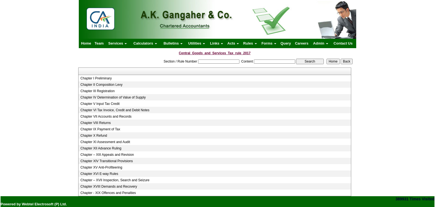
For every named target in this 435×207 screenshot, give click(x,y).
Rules (250, 43)
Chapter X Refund (93, 136)
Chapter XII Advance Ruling (100, 148)
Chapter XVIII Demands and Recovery (108, 186)
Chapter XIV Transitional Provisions (106, 161)
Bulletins (173, 43)
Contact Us (343, 43)
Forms (268, 43)
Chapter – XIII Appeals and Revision (107, 155)
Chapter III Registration (97, 91)
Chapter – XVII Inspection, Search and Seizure (115, 180)
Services (117, 43)
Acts (233, 43)
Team (99, 43)
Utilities (196, 43)
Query (285, 43)
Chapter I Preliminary (96, 78)
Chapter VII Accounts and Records (105, 116)
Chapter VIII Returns (95, 123)
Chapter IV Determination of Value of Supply (113, 97)
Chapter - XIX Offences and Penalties (108, 193)
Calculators (145, 43)
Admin (320, 43)
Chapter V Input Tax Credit (100, 104)
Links (216, 43)
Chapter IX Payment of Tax (100, 129)
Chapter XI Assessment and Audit (105, 142)
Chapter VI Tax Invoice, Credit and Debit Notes (115, 110)
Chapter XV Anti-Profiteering (101, 167)
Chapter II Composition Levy (101, 85)
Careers (301, 43)
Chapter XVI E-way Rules (99, 174)
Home (86, 43)
